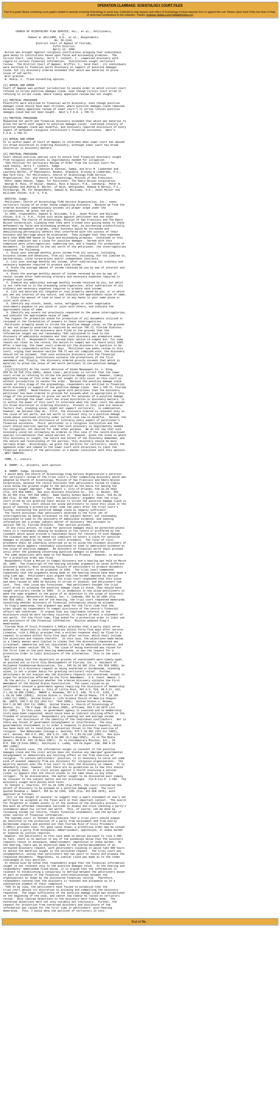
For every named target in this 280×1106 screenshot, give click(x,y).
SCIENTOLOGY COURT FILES (159, 5)
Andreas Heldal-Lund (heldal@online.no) (169, 14)
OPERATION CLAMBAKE (116, 5)
